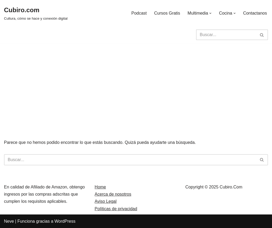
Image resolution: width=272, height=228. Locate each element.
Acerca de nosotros (113, 194)
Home (100, 187)
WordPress (64, 221)
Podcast (139, 13)
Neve (9, 221)
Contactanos (255, 13)
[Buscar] (226, 34)
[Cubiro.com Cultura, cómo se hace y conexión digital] (35, 13)
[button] (210, 13)
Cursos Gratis (167, 13)
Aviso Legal (105, 201)
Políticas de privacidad (116, 209)
